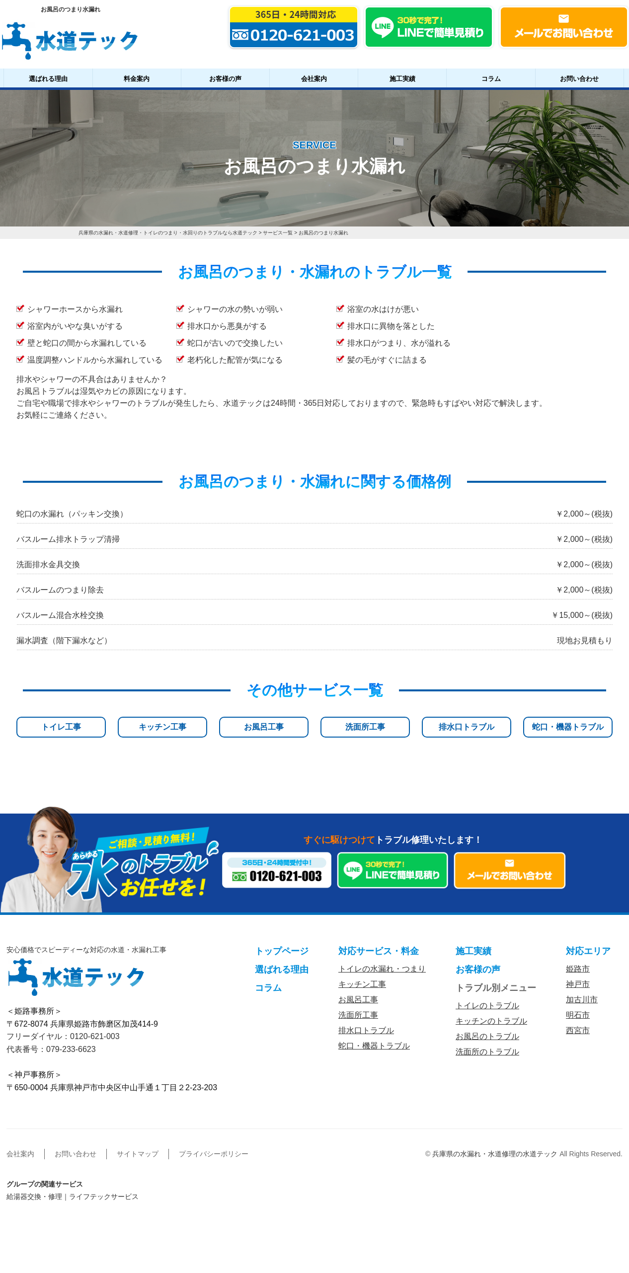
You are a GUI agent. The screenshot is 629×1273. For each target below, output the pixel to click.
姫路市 (578, 969)
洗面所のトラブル (487, 1052)
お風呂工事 (264, 727)
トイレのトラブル (487, 1005)
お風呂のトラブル (487, 1036)
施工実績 (402, 78)
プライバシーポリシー (213, 1154)
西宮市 (578, 1030)
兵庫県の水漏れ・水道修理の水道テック (494, 1154)
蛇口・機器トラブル (568, 727)
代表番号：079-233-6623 (51, 1049)
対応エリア (588, 951)
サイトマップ (137, 1154)
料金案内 (137, 78)
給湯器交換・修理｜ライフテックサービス (72, 1196)
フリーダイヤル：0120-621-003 (63, 1036)
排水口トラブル (466, 727)
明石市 (578, 1015)
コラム (491, 78)
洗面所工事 (365, 727)
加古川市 (582, 999)
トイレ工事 (61, 727)
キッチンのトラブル (491, 1021)
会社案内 (314, 78)
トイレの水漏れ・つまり (382, 969)
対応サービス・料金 (378, 951)
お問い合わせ (579, 78)
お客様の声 (225, 78)
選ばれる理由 (48, 78)
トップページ (282, 951)
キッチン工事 (162, 727)
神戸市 (578, 984)
